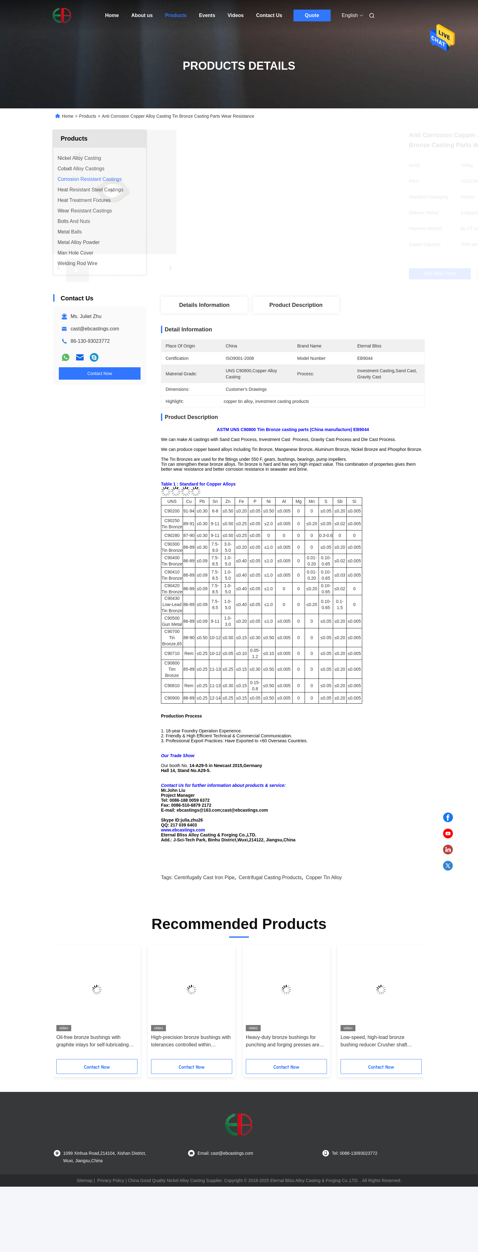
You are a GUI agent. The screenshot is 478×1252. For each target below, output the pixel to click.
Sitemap (84, 1218)
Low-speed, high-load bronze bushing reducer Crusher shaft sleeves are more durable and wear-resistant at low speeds (380, 1080)
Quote (312, 15)
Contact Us (269, 15)
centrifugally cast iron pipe (204, 915)
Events (207, 15)
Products (175, 15)
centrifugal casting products (270, 915)
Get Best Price (325, 273)
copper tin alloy (324, 915)
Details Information (204, 305)
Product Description (296, 305)
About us (142, 15)
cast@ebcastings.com (95, 328)
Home (112, 15)
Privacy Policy (110, 1218)
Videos (236, 15)
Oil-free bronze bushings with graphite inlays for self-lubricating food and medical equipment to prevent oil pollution (92, 1080)
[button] (68, 1043)
